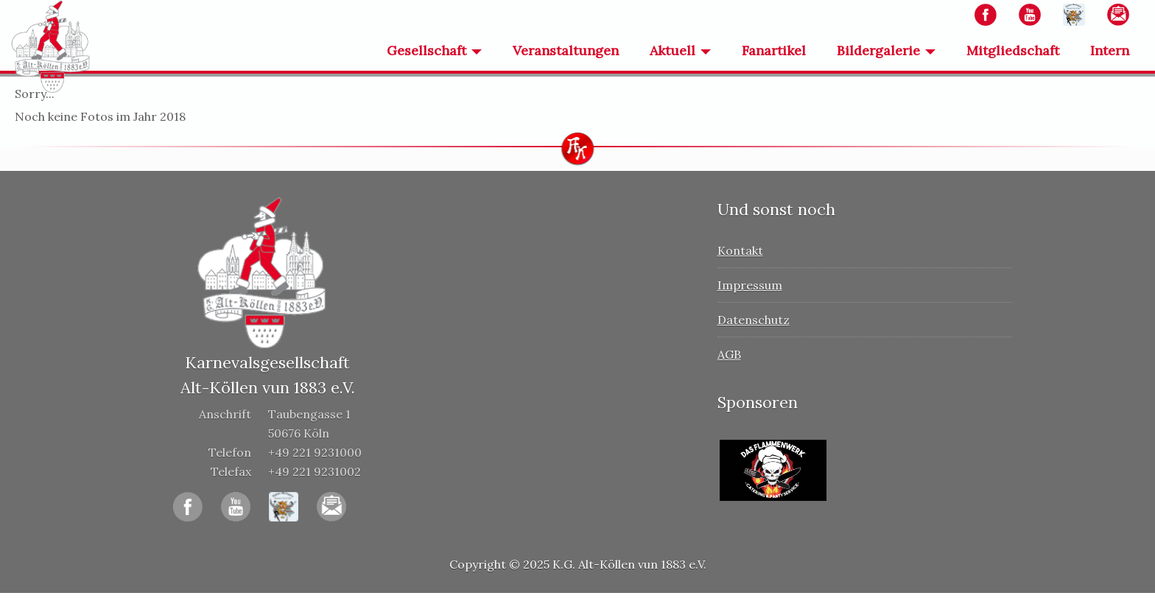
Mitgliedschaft (1012, 50)
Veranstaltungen (566, 50)
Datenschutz (753, 319)
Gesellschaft (426, 50)
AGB (729, 354)
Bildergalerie (878, 50)
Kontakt (740, 250)
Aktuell (672, 50)
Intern (1109, 50)
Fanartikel (774, 50)
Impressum (749, 285)
